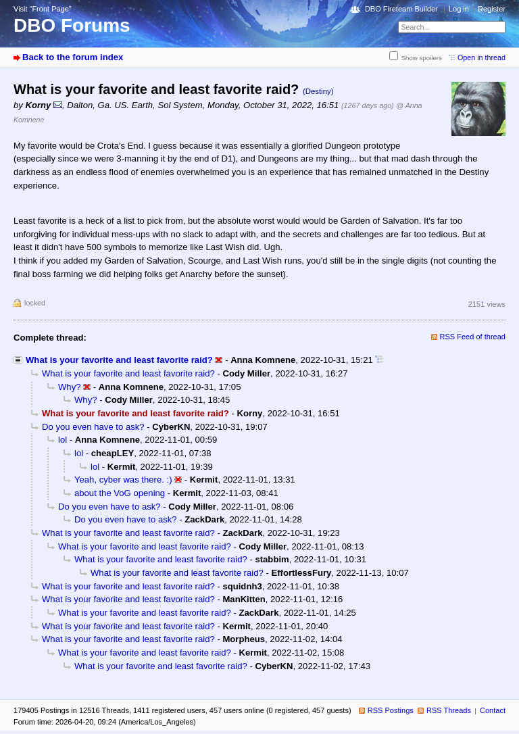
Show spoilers (421, 58)
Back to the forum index (72, 57)
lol (62, 440)
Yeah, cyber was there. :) (123, 479)
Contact (492, 710)
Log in (459, 9)
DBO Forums (72, 25)
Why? (69, 387)
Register (491, 9)
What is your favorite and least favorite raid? (119, 360)
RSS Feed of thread (473, 337)
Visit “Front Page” (43, 9)
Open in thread (481, 57)
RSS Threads (448, 710)
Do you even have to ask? (93, 427)
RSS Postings (391, 710)
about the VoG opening (119, 493)
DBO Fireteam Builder (401, 9)
